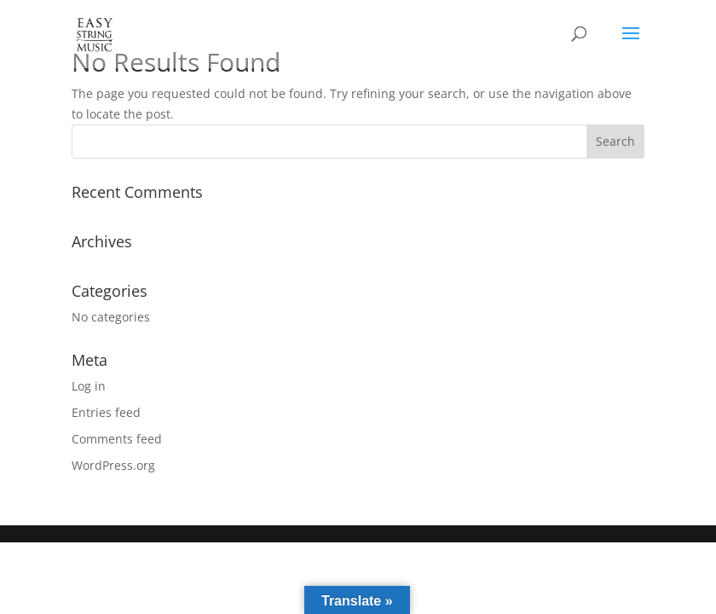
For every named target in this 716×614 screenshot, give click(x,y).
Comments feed (117, 439)
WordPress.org (113, 465)
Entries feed (106, 412)
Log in (89, 386)
